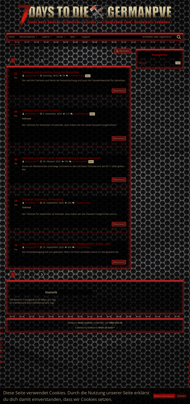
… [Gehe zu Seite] (32, 60)
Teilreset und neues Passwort (41, 110)
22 (37, 60)
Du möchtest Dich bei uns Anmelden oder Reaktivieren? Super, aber (66, 244)
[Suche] (179, 37)
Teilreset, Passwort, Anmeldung (42, 199)
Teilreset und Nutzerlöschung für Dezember (50, 72)
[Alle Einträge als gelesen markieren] (175, 44)
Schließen (181, 396)
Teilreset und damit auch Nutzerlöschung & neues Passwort (61, 158)
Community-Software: (95, 327)
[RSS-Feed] (179, 44)
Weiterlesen (119, 90)
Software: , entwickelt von (95, 322)
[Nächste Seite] (42, 60)
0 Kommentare (75, 75)
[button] (122, 51)
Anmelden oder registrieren (157, 36)
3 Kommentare (81, 202)
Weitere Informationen (164, 396)
